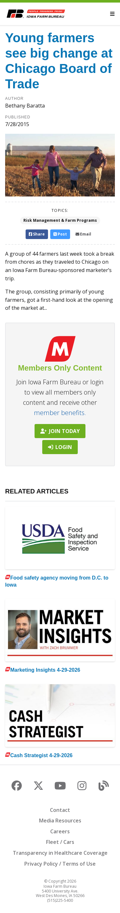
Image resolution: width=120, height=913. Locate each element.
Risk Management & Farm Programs (60, 220)
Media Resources (60, 820)
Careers (60, 831)
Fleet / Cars (60, 841)
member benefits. (60, 412)
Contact (60, 809)
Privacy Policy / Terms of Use (60, 863)
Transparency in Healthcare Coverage (60, 852)
